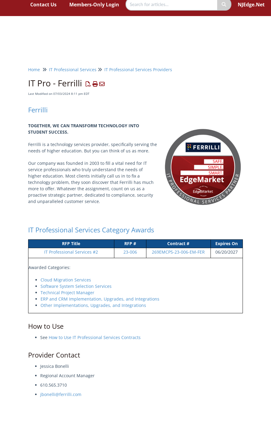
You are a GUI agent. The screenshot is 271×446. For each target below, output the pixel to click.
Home (34, 69)
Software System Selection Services (76, 286)
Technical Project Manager (67, 292)
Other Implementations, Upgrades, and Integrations (93, 305)
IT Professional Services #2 (71, 252)
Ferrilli (38, 109)
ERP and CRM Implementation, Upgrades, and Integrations (100, 299)
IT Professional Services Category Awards (91, 229)
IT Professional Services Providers (138, 69)
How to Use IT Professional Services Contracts (95, 337)
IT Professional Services (72, 69)
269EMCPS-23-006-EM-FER (178, 252)
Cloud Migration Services (66, 280)
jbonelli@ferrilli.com (60, 394)
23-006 (130, 252)
